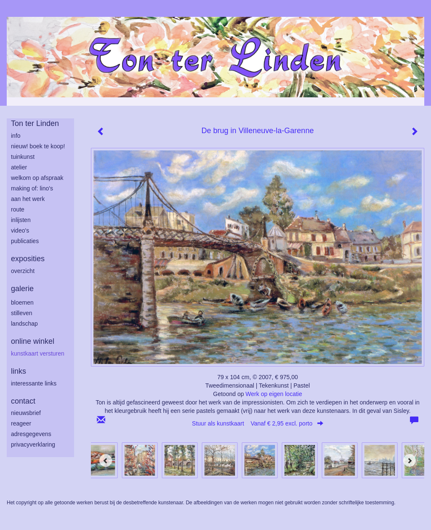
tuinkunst (23, 156)
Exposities (28, 258)
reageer (21, 423)
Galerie (22, 288)
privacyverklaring (33, 444)
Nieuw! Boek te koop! (38, 146)
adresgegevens (31, 434)
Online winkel (32, 341)
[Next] (409, 460)
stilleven (21, 313)
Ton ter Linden (35, 123)
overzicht (23, 271)
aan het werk (28, 198)
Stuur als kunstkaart (257, 423)
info (16, 135)
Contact (23, 401)
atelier (19, 167)
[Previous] (105, 460)
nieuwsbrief (26, 413)
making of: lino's (32, 188)
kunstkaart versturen (37, 353)
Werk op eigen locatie (273, 394)
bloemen (22, 302)
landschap (24, 323)
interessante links (33, 383)
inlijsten (21, 220)
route (17, 209)
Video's (20, 230)
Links (18, 371)
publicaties (25, 241)
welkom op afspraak (37, 177)
